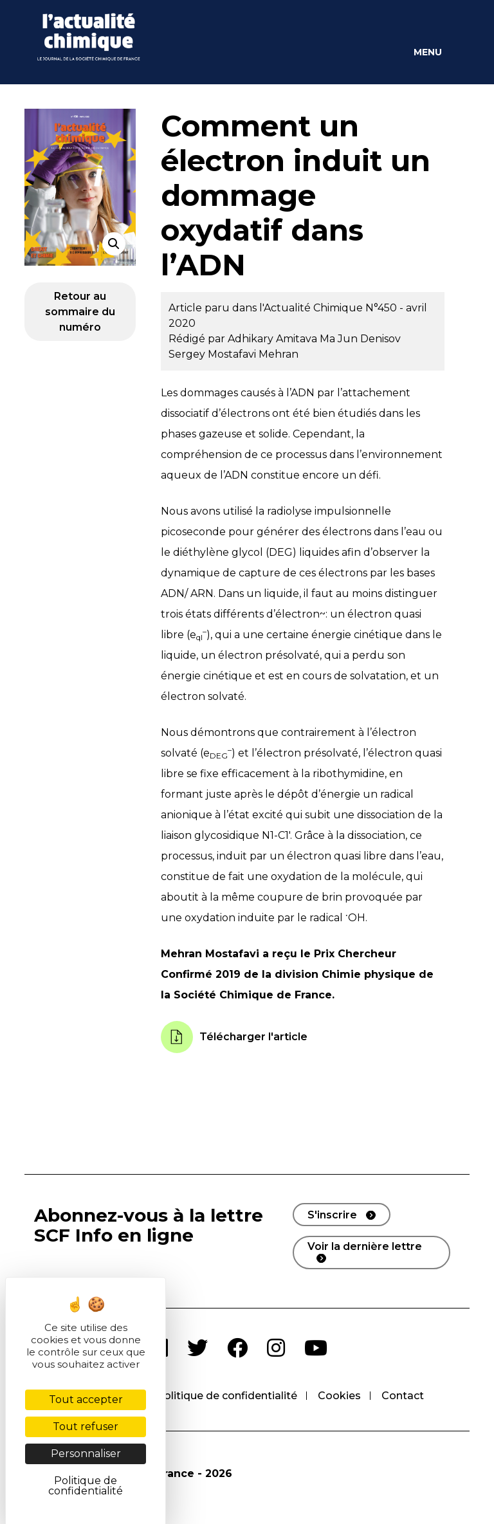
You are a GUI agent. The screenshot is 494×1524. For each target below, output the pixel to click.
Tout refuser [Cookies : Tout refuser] (85, 1426)
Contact (402, 1396)
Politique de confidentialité (226, 1396)
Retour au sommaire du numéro (80, 311)
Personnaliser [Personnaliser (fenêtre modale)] (86, 1453)
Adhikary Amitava (274, 339)
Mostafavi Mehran (253, 354)
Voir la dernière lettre (364, 1246)
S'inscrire (332, 1215)
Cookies (339, 1396)
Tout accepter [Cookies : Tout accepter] (86, 1399)
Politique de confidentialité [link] (85, 1485)
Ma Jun (340, 339)
